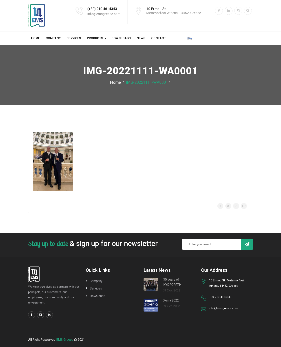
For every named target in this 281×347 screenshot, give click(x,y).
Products (95, 38)
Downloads (121, 38)
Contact (158, 38)
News (141, 38)
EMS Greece (64, 339)
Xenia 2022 (171, 300)
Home (35, 38)
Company (53, 38)
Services (74, 38)
